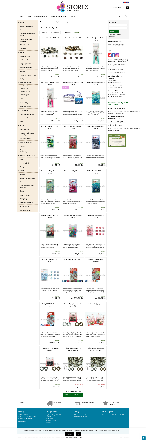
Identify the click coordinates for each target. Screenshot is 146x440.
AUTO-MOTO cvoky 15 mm (73, 259)
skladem (77, 32)
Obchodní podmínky (40, 16)
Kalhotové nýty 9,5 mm (96, 304)
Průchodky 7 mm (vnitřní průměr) (50, 349)
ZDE (81, 438)
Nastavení (70, 434)
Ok (78, 434)
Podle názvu (44, 32)
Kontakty (73, 16)
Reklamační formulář (80, 415)
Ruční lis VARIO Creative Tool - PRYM (73, 83)
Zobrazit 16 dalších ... (73, 395)
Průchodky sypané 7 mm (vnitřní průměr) (96, 349)
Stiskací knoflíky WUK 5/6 (50, 38)
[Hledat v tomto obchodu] (126, 16)
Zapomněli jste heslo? (115, 34)
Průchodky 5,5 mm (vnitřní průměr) (73, 305)
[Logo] (73, 7)
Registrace (112, 36)
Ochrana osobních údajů (59, 16)
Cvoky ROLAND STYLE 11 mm (50, 305)
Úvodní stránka (46, 22)
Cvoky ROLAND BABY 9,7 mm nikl (96, 261)
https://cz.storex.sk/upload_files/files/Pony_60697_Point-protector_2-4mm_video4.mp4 (124, 112)
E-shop (21, 16)
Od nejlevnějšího (54, 32)
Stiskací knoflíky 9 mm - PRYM (96, 216)
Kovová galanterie (57, 22)
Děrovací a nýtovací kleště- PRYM (96, 39)
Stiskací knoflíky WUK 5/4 (73, 38)
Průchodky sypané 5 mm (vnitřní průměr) (73, 349)
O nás (29, 16)
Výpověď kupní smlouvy (80, 416)
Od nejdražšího (66, 32)
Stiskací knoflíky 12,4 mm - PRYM (96, 83)
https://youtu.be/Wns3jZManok (117, 122)
